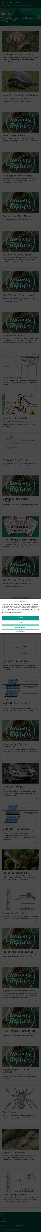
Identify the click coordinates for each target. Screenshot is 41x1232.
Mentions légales (20, 631)
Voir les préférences (20, 627)
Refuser (20, 622)
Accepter (20, 617)
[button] (38, 601)
